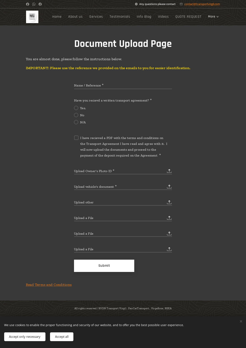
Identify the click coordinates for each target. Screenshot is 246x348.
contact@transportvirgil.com (202, 4)
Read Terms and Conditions (49, 284)
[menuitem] (99, 17)
